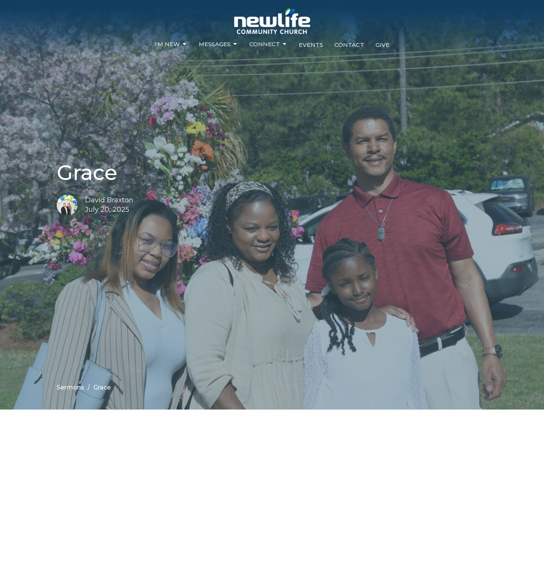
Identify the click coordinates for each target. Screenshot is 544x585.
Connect (268, 44)
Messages (218, 44)
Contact (349, 44)
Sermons (70, 387)
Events (311, 44)
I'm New (171, 44)
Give (382, 44)
